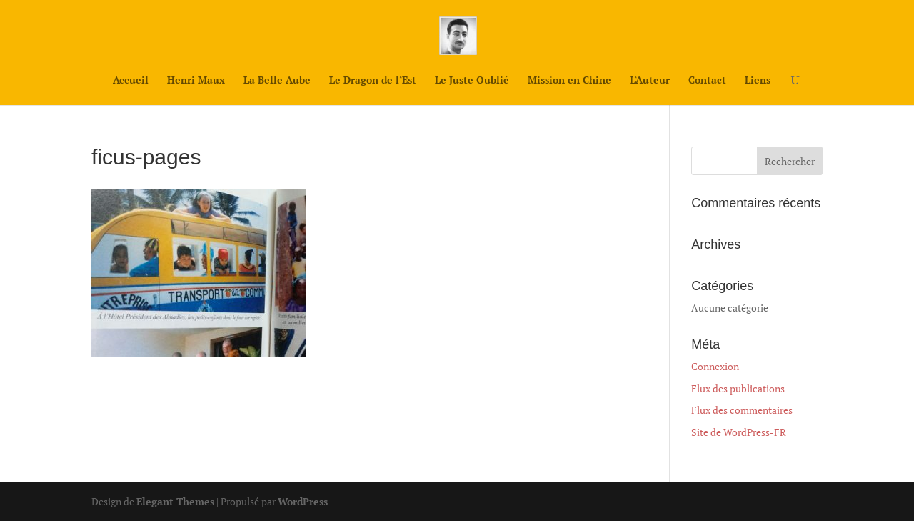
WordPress (303, 501)
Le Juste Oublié (472, 80)
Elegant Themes (175, 501)
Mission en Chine (569, 80)
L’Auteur (650, 80)
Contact (707, 80)
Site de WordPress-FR (738, 432)
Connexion (715, 366)
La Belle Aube (277, 80)
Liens (757, 80)
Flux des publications (738, 388)
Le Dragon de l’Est (372, 80)
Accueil (131, 80)
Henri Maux (196, 80)
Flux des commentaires (742, 410)
